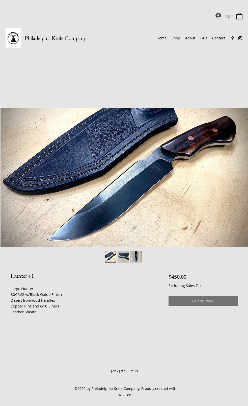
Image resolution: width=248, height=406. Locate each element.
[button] (239, 15)
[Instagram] (240, 38)
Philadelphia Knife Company (55, 38)
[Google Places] (232, 38)
